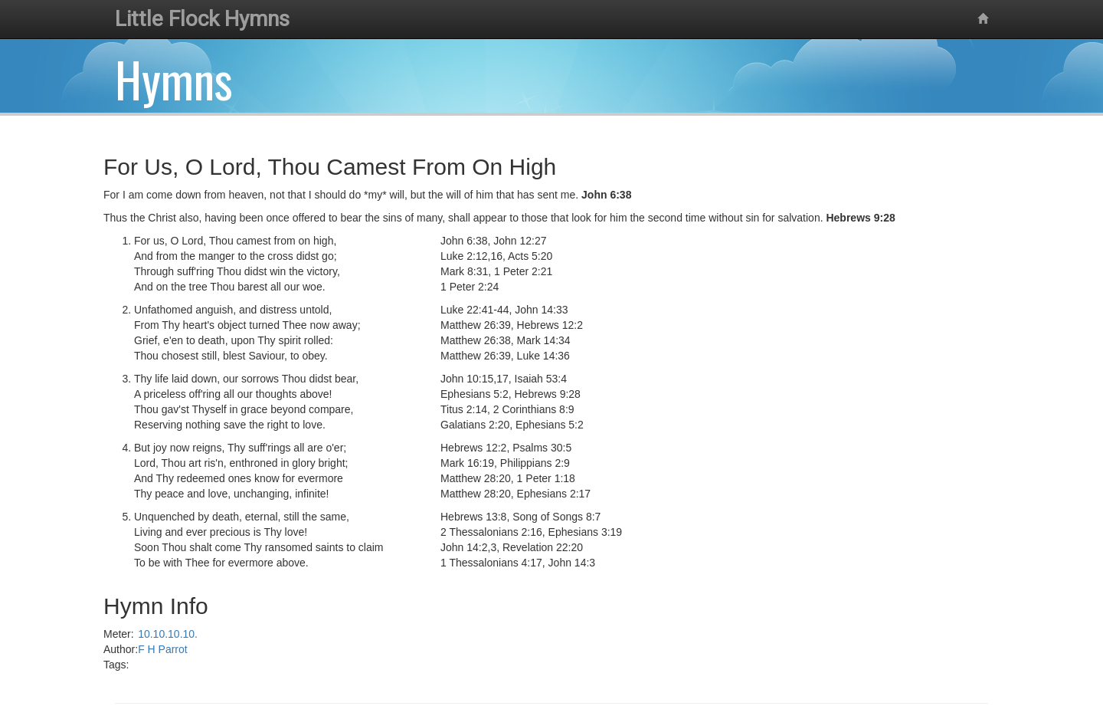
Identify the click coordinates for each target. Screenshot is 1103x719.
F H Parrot (163, 649)
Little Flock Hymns (202, 18)
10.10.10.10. (168, 634)
